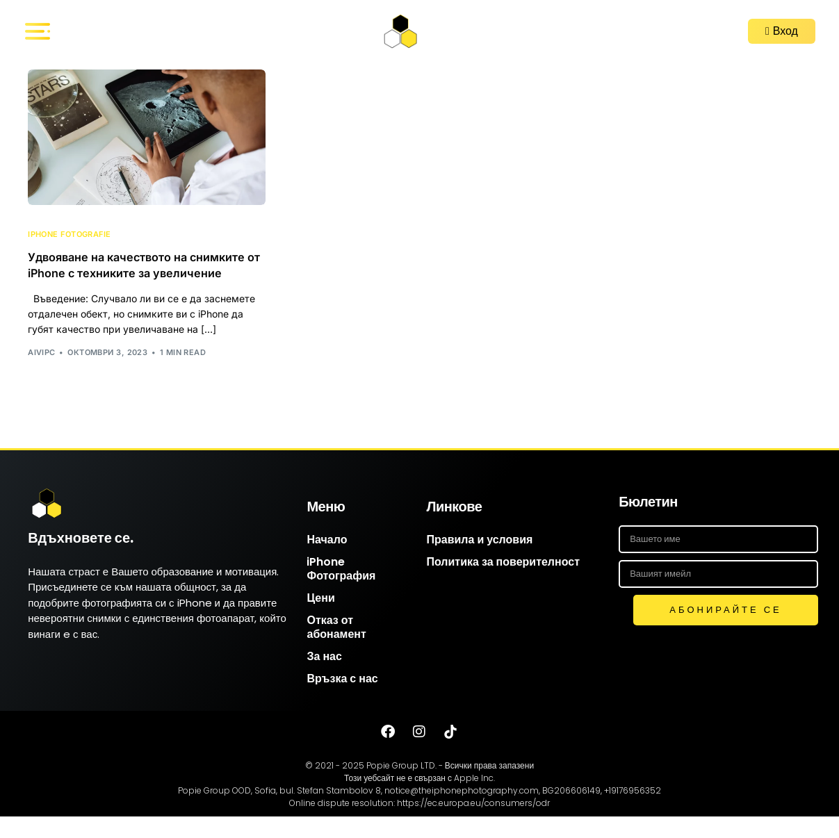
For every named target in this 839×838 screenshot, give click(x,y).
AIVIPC (42, 374)
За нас (324, 678)
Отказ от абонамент (336, 649)
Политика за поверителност (503, 583)
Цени (320, 619)
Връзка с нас (342, 700)
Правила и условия (479, 561)
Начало (327, 561)
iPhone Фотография (341, 590)
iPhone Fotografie (69, 234)
